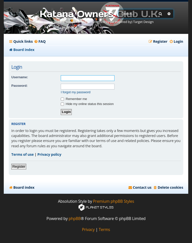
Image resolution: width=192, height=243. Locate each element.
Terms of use (22, 154)
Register (18, 166)
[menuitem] (40, 42)
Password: (19, 86)
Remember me (74, 99)
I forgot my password (75, 92)
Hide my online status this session (87, 104)
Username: (19, 77)
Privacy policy (50, 154)
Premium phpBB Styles (113, 201)
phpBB (75, 218)
